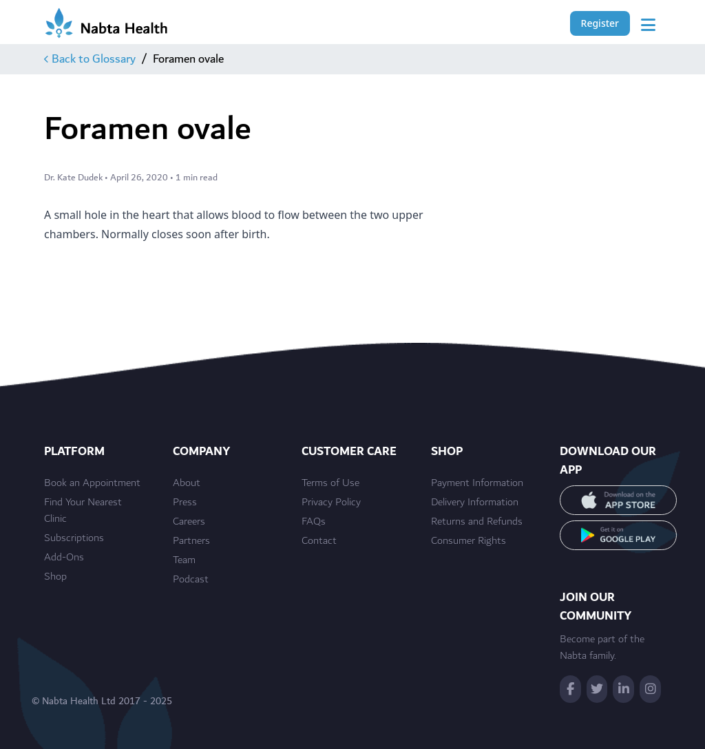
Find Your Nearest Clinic (83, 510)
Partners (191, 541)
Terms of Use (330, 483)
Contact (319, 541)
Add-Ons (64, 557)
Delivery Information (474, 502)
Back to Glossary (90, 59)
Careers (189, 522)
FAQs (314, 522)
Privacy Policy (331, 502)
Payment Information (477, 483)
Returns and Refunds (477, 522)
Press (185, 502)
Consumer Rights (468, 541)
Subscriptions (74, 538)
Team (184, 560)
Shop (55, 577)
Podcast (191, 579)
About (186, 483)
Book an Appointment (92, 483)
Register (600, 23)
